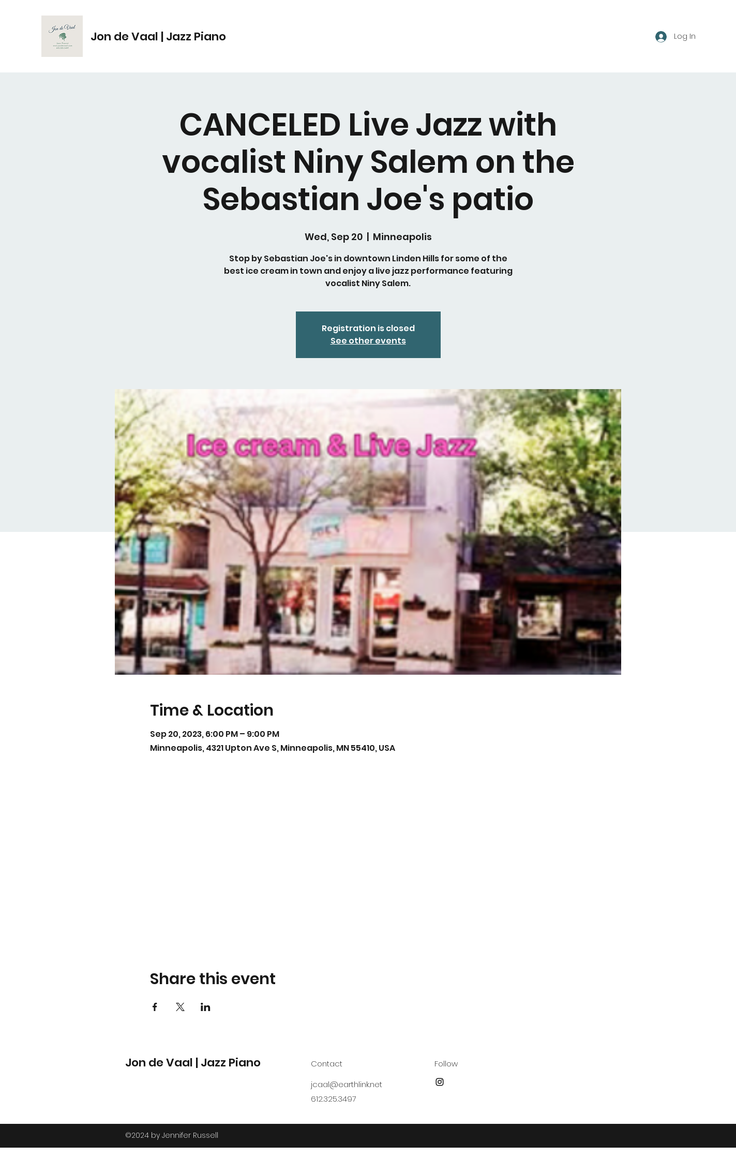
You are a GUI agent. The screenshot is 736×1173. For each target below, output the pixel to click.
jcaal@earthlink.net (346, 1084)
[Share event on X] (180, 1007)
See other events (368, 341)
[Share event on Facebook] (155, 1007)
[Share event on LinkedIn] (206, 1007)
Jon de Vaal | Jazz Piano (158, 36)
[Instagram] (439, 1082)
